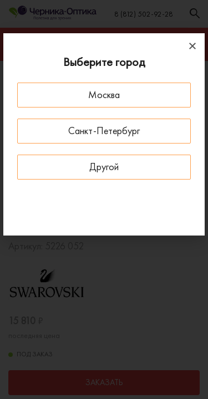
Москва (104, 94)
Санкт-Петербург (104, 130)
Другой (104, 166)
